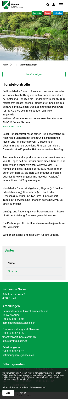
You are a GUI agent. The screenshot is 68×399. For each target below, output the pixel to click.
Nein (22, 393)
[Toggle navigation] (60, 4)
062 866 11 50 (15, 318)
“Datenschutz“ (23, 379)
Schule (47, 13)
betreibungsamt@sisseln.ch (18, 355)
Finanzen (13, 271)
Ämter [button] (9, 250)
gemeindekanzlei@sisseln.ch (18, 322)
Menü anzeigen (34, 74)
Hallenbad (58, 13)
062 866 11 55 (42, 271)
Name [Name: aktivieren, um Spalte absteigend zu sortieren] (11, 263)
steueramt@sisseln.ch (15, 340)
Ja (8, 393)
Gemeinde (37, 13)
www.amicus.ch (13, 126)
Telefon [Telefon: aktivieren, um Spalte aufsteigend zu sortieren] (38, 263)
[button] (48, 4)
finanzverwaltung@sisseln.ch (19, 337)
